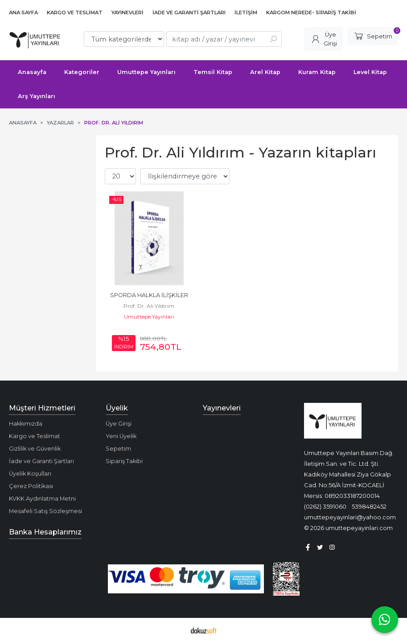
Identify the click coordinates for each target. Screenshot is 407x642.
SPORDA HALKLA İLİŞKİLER (149, 295)
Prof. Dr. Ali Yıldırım (148, 305)
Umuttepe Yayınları (149, 316)
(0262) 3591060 (325, 506)
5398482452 (369, 506)
